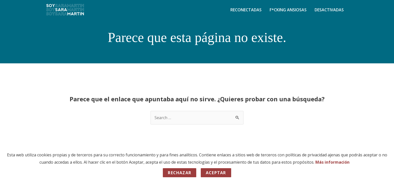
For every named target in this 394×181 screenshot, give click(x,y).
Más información (332, 162)
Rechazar (179, 172)
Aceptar (216, 172)
